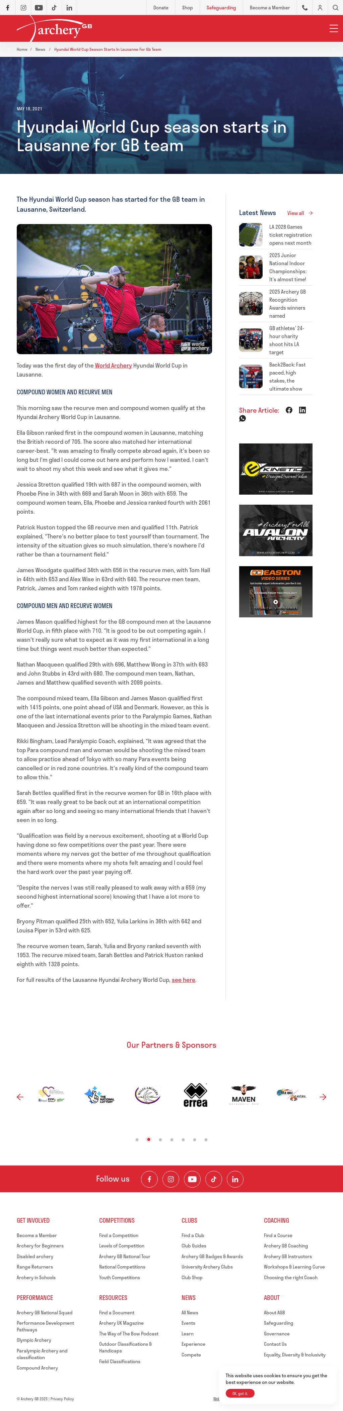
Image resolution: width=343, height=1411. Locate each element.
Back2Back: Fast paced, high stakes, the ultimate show (287, 377)
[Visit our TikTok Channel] (213, 1179)
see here (183, 979)
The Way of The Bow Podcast (128, 1333)
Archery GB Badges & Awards (212, 1256)
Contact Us (275, 1343)
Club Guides (194, 1245)
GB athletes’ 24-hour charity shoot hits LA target (286, 340)
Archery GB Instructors (288, 1256)
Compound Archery (37, 1367)
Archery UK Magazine (121, 1322)
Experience (193, 1343)
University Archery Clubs (207, 1266)
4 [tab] (172, 1139)
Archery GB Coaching (286, 1245)
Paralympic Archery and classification (42, 1354)
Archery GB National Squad (45, 1312)
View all (295, 213)
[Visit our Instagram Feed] (170, 1179)
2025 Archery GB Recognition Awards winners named (287, 304)
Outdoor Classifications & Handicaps (125, 1347)
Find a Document (116, 1312)
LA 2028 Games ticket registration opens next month (290, 235)
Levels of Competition (121, 1245)
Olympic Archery (34, 1339)
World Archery (113, 365)
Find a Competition (118, 1235)
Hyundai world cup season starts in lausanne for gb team (107, 49)
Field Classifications (119, 1361)
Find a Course (278, 1235)
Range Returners (35, 1266)
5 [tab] (183, 1139)
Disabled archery (35, 1256)
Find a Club (193, 1235)
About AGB (274, 1312)
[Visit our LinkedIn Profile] (235, 1179)
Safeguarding (278, 1322)
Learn (188, 1333)
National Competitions (122, 1266)
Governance (277, 1333)
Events (188, 1322)
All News (190, 1312)
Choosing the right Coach (291, 1277)
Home (22, 49)
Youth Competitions (119, 1277)
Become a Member (37, 1235)
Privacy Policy (62, 1399)
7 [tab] (206, 1139)
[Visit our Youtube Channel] (192, 1179)
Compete (191, 1354)
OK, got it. (240, 1393)
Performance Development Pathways (45, 1326)
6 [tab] (194, 1139)
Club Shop (192, 1277)
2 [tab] (148, 1139)
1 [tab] (137, 1139)
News (41, 49)
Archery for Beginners (40, 1245)
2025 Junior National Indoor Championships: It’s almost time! (287, 267)
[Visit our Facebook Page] (149, 1179)
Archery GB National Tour (124, 1256)
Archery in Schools (36, 1277)
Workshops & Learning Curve (294, 1266)
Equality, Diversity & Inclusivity (295, 1354)
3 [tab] (160, 1139)
